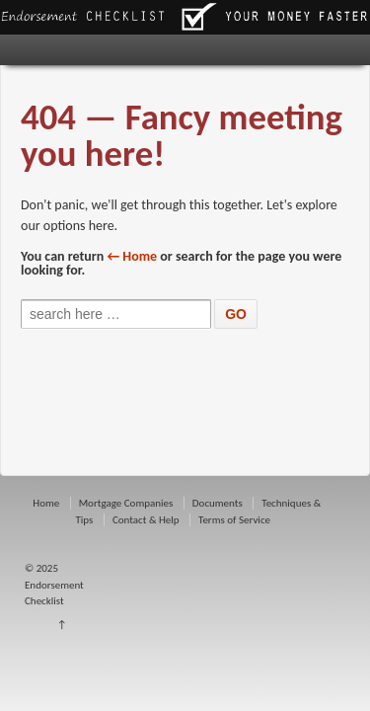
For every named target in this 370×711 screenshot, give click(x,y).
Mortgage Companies (126, 503)
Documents (217, 503)
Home (46, 503)
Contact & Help (146, 520)
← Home (133, 256)
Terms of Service (234, 520)
